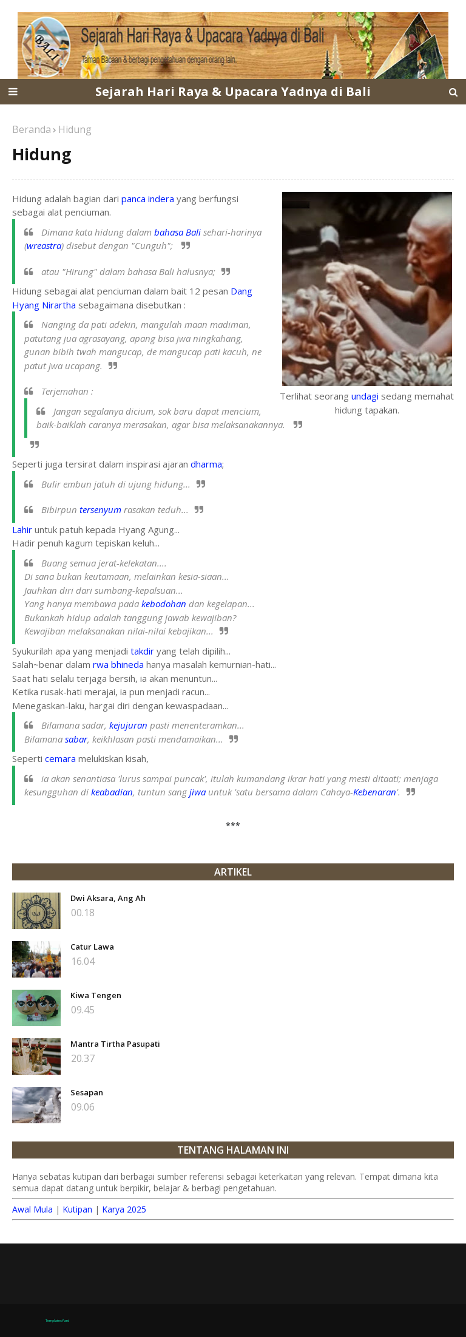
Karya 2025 (124, 1209)
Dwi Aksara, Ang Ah (108, 898)
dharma (206, 464)
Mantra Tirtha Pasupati (115, 1043)
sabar (76, 739)
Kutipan (77, 1209)
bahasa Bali (177, 232)
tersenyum (100, 509)
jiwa (197, 792)
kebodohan (163, 603)
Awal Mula (32, 1209)
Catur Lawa (92, 946)
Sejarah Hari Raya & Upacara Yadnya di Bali (233, 91)
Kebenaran (374, 792)
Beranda (31, 129)
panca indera (147, 198)
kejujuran (128, 725)
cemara (60, 758)
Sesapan (86, 1092)
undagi (365, 396)
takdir (142, 651)
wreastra (44, 245)
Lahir (22, 529)
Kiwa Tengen (95, 995)
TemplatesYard (57, 1320)
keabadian (112, 792)
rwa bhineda (118, 664)
